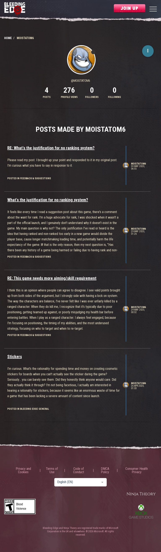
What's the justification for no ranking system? (47, 199)
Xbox (141, 511)
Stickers (14, 356)
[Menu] (153, 9)
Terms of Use (52, 470)
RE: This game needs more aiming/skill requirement (51, 278)
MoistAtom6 (138, 163)
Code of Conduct (78, 470)
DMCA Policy (105, 470)
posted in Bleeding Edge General (28, 408)
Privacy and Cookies (23, 470)
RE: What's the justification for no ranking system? (51, 147)
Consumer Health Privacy (136, 470)
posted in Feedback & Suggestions (29, 178)
